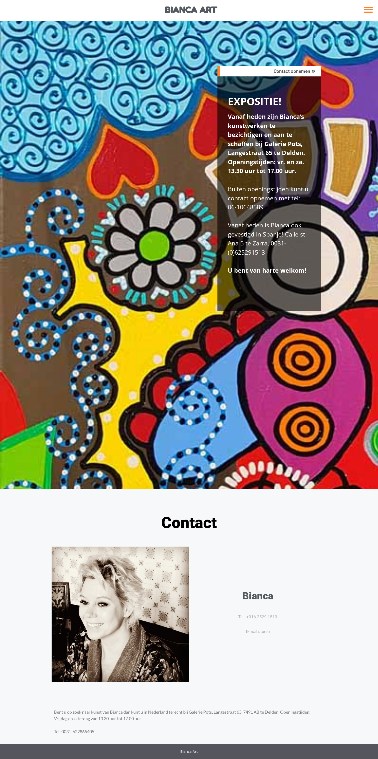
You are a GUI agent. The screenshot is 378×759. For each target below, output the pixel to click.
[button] (368, 9)
